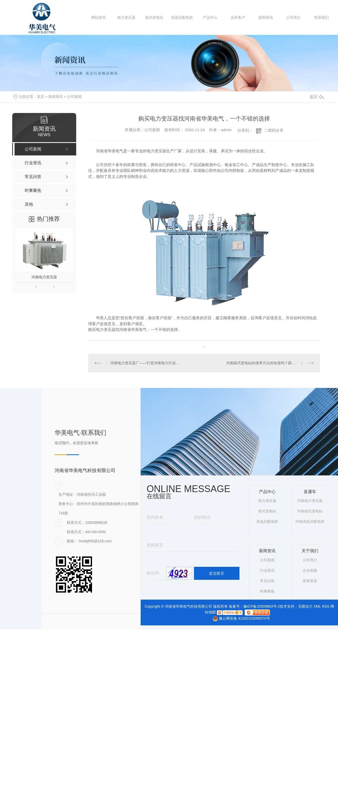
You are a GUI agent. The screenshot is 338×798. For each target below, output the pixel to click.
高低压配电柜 (182, 17)
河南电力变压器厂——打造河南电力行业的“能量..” (146, 363)
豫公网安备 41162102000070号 (239, 618)
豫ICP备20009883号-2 (261, 606)
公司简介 (293, 17)
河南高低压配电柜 (309, 521)
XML (317, 606)
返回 (317, 97)
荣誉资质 (310, 581)
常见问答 (267, 581)
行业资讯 (267, 570)
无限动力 (305, 606)
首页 (40, 97)
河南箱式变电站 (310, 511)
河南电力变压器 (44, 277)
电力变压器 (126, 17)
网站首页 (98, 17)
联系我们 (321, 17)
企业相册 (310, 570)
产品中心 (210, 17)
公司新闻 (74, 97)
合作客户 (238, 17)
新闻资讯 (265, 17)
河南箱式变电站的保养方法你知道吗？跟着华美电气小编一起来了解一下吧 (270, 363)
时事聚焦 (267, 591)
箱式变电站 (154, 17)
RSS (325, 606)
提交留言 (216, 573)
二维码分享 (273, 130)
